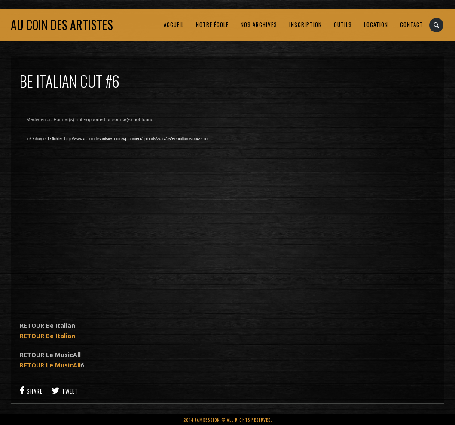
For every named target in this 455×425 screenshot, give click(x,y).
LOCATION (376, 24)
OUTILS (343, 24)
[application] (157, 209)
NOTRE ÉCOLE (212, 24)
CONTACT (411, 24)
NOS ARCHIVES (259, 24)
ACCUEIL (174, 24)
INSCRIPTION (305, 24)
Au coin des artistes (62, 25)
